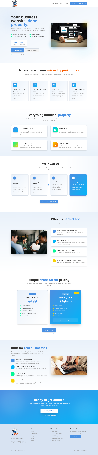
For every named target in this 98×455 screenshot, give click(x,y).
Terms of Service (83, 450)
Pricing (61, 3)
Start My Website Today (49, 201)
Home (32, 431)
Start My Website (49, 411)
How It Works (55, 3)
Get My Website (17, 50)
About (66, 3)
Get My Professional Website (79, 3)
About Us (33, 438)
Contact (32, 440)
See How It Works (32, 50)
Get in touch (54, 333)
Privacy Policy (76, 450)
